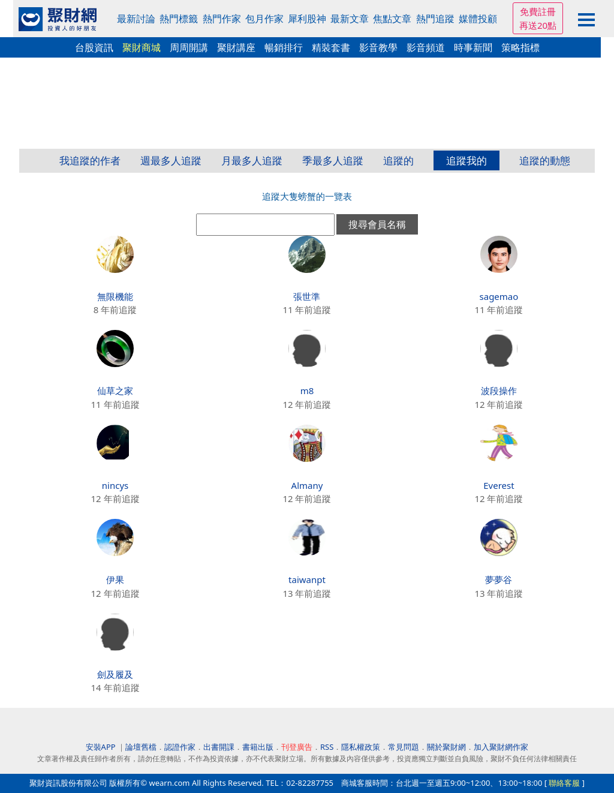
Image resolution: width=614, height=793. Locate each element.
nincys (115, 485)
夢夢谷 (498, 579)
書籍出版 (257, 746)
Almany (307, 485)
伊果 (115, 579)
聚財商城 (141, 47)
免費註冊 (538, 11)
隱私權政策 (360, 746)
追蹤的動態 (544, 160)
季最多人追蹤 (332, 160)
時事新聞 (473, 47)
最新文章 (349, 18)
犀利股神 (307, 18)
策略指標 (520, 47)
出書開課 (218, 746)
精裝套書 (331, 47)
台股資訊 (94, 47)
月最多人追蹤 (251, 160)
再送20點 (537, 25)
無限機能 (115, 296)
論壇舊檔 (140, 746)
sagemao (499, 296)
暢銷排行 (283, 47)
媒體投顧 (478, 18)
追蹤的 (398, 160)
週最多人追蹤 (170, 160)
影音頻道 (426, 47)
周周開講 (189, 47)
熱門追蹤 (435, 18)
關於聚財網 (446, 746)
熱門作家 (222, 18)
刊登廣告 (296, 746)
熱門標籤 (178, 18)
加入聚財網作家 (501, 746)
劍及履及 (115, 674)
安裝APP (102, 746)
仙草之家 (115, 390)
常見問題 (403, 746)
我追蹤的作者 (90, 160)
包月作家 (264, 18)
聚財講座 (236, 47)
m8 (307, 390)
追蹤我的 (466, 160)
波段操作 (499, 390)
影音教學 (378, 47)
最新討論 (136, 18)
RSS (326, 746)
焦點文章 (392, 18)
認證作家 (179, 746)
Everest (498, 485)
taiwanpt (307, 579)
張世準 (306, 296)
